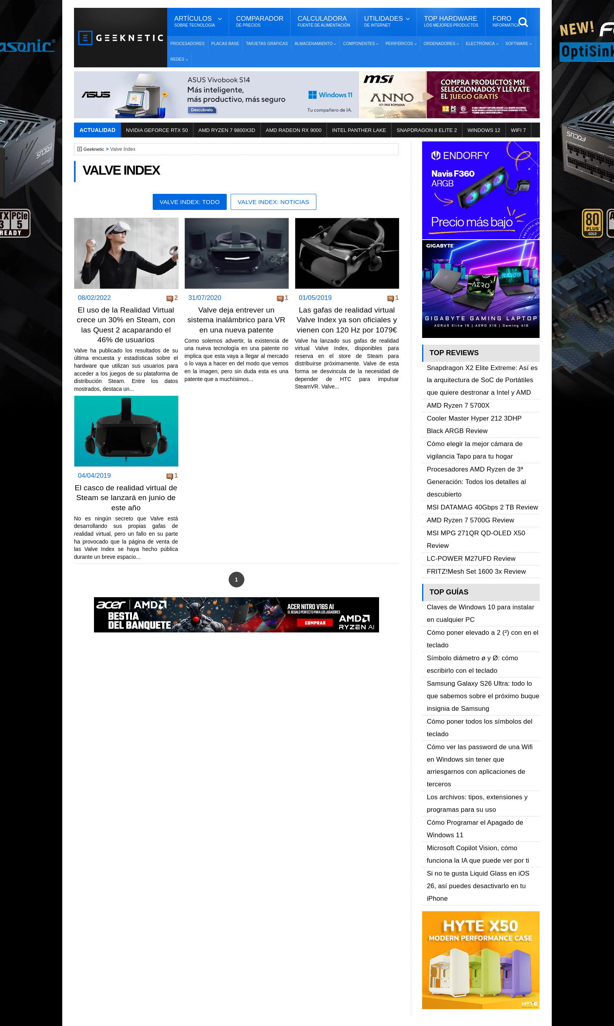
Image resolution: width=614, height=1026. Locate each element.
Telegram (432, 928)
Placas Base (225, 44)
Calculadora (324, 21)
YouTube (431, 914)
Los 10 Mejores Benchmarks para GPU (303, 992)
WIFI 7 (518, 130)
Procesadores (187, 44)
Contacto (100, 928)
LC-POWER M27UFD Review (467, 489)
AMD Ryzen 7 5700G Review (466, 471)
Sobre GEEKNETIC (114, 887)
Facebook (433, 887)
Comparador (260, 21)
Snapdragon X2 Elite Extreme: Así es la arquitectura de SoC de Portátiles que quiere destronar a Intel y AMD (480, 375)
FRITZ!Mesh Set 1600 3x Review (471, 498)
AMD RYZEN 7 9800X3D (227, 130)
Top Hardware (451, 21)
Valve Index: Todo (187, 202)
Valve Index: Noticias (275, 202)
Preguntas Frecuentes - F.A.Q (128, 914)
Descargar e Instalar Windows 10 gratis (303, 910)
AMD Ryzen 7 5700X (455, 392)
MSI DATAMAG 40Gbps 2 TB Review (477, 462)
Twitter (428, 901)
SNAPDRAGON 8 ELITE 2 (427, 130)
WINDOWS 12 (484, 130)
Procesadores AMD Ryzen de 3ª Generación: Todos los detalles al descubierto (471, 445)
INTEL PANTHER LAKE (359, 130)
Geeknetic (95, 149)
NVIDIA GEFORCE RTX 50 (157, 130)
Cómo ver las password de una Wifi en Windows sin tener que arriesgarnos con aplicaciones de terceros (481, 636)
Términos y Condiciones (120, 901)
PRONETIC (285, 1016)
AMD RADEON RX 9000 (293, 130)
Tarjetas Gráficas (267, 44)
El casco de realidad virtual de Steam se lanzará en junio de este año (126, 505)
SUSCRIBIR (432, 970)
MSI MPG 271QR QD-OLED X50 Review (482, 480)
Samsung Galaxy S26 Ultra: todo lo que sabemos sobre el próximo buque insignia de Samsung (482, 592)
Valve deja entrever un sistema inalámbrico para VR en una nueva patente (236, 320)
